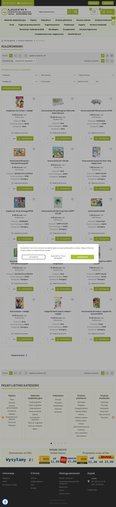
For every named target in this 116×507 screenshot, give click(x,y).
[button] (5, 502)
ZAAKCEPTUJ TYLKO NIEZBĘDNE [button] (58, 257)
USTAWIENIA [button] (33, 257)
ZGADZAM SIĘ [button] (82, 257)
